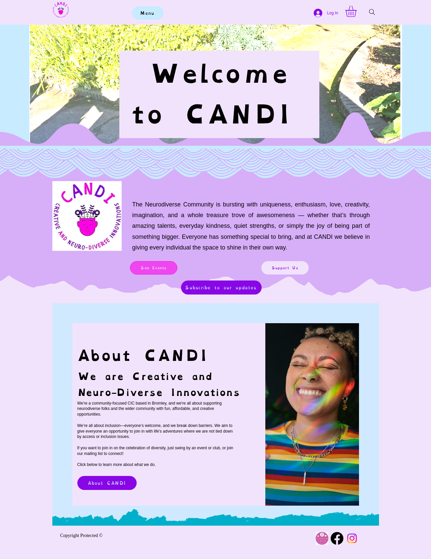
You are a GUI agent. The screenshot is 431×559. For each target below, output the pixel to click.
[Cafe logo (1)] (322, 538)
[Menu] (148, 13)
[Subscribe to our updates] (221, 288)
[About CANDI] (107, 483)
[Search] (372, 12)
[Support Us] (285, 267)
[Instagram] (352, 538)
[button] (357, 11)
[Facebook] (337, 538)
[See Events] (153, 267)
